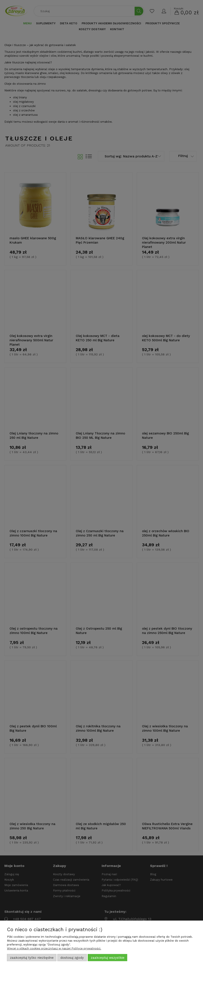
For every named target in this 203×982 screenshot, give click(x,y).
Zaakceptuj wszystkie (107, 958)
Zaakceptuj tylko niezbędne (32, 958)
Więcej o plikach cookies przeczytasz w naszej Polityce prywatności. (54, 948)
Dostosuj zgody (72, 958)
